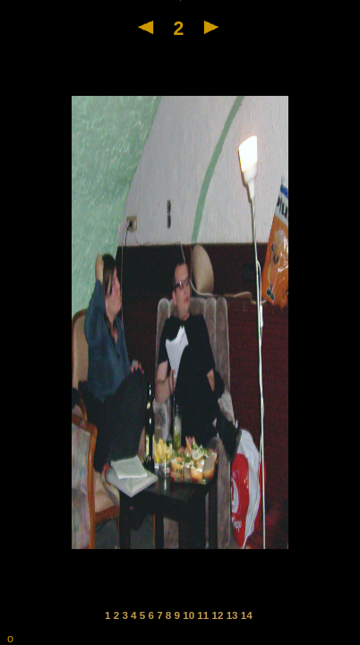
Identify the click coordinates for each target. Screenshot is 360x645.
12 (219, 615)
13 (234, 615)
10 (190, 615)
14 (247, 615)
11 (204, 615)
